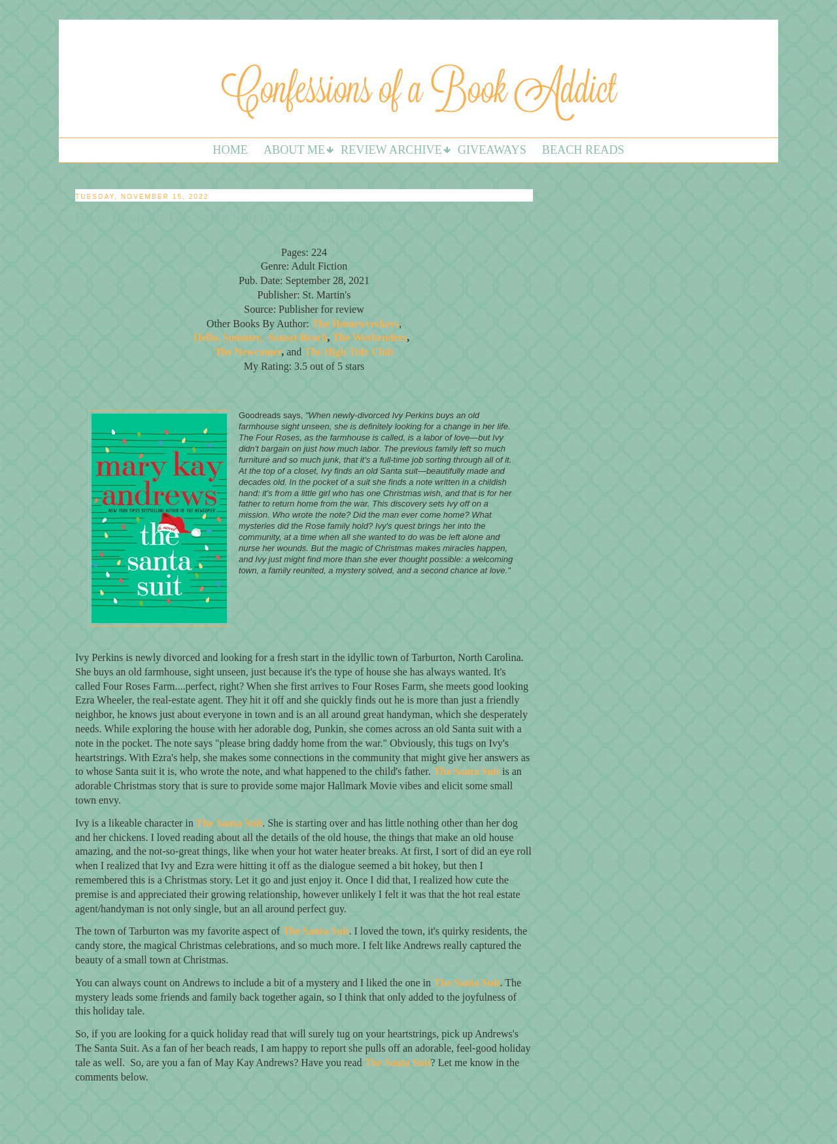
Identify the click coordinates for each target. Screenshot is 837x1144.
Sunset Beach (297, 337)
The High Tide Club (349, 351)
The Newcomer (247, 351)
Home (230, 149)
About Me (294, 149)
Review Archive (391, 149)
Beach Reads (583, 149)
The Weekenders (369, 337)
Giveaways (492, 149)
